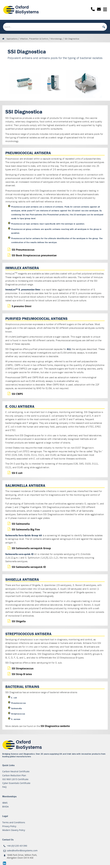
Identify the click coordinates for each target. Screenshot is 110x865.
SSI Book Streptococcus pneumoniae (34, 255)
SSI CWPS (17, 394)
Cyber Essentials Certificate (16, 783)
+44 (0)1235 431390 (17, 845)
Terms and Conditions (13, 822)
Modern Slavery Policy (13, 830)
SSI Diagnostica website (55, 726)
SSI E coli (17, 473)
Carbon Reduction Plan (14, 775)
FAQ (4, 786)
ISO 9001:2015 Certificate (15, 779)
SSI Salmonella (21, 523)
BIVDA (5, 806)
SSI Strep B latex (22, 674)
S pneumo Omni (21, 306)
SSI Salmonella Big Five (26, 529)
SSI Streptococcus (22, 668)
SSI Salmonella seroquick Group (31, 548)
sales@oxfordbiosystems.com (22, 850)
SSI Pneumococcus (23, 249)
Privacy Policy (9, 826)
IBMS (4, 802)
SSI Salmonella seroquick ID (29, 567)
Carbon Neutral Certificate (15, 771)
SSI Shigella (19, 621)
